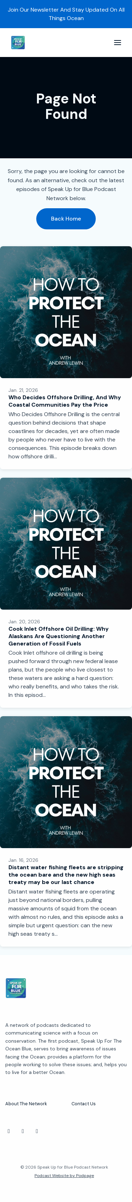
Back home (66, 218)
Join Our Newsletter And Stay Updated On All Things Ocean (66, 14)
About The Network (26, 1104)
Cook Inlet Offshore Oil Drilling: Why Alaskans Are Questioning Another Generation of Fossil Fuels (58, 636)
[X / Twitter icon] (22, 1131)
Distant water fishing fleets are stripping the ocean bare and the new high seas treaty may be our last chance (66, 875)
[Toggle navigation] (117, 43)
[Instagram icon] (8, 1131)
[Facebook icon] (36, 1131)
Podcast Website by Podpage (64, 1175)
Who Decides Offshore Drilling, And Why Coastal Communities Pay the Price (64, 401)
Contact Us (83, 1104)
